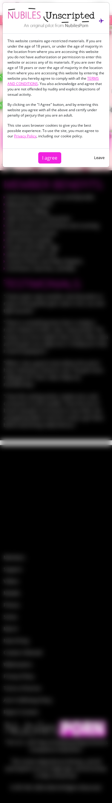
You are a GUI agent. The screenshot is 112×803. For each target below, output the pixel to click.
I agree (49, 158)
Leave (99, 157)
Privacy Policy (25, 136)
